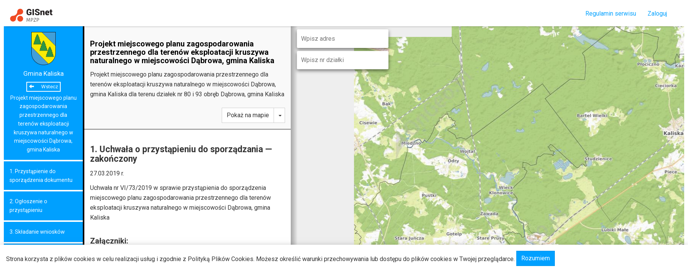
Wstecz (43, 86)
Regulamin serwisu (610, 13)
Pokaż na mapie (248, 115)
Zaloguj (657, 13)
